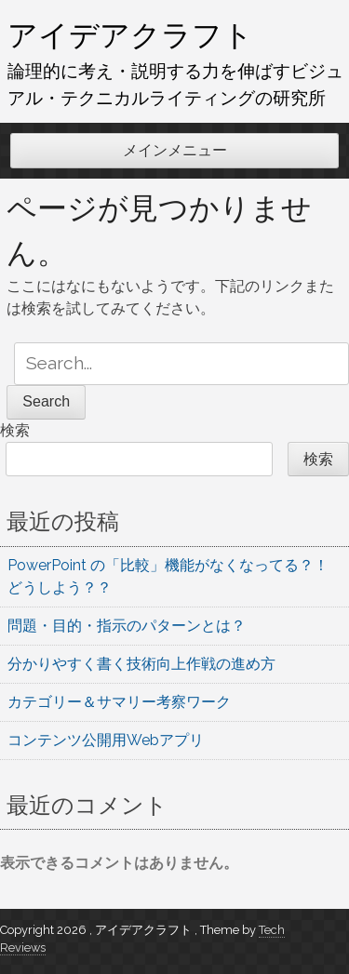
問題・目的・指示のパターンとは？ (126, 625)
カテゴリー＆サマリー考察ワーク (119, 702)
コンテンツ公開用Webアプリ (105, 740)
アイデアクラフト (130, 34)
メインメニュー (175, 150)
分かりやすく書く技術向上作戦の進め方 (141, 664)
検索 (15, 430)
